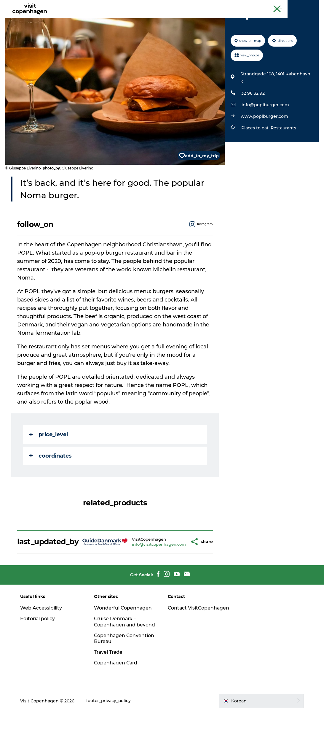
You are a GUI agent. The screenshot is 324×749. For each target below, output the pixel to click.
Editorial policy (40, 649)
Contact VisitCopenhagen (189, 641)
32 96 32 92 (252, 121)
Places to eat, (255, 156)
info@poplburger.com (265, 133)
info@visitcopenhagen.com (148, 573)
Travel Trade (110, 688)
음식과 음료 (179, 19)
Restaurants (283, 156)
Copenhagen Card (302, 6)
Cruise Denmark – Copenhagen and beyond (116, 655)
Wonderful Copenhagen (124, 638)
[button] (176, 571)
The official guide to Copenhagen (251, 6)
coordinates (51, 484)
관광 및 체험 (146, 19)
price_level (49, 462)
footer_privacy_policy (111, 737)
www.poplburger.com (264, 144)
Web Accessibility (43, 638)
